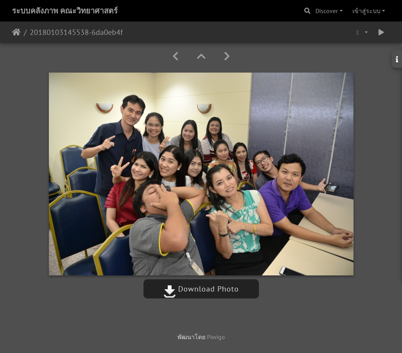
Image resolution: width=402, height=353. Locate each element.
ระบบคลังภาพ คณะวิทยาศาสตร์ (65, 11)
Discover (326, 11)
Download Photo (201, 289)
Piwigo (216, 337)
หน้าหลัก (16, 32)
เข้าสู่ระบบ (366, 11)
